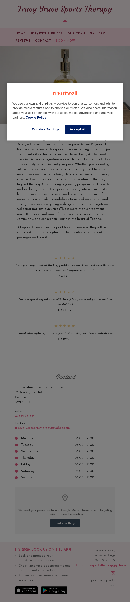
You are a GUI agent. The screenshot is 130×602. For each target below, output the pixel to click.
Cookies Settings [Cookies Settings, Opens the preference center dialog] (46, 129)
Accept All (78, 129)
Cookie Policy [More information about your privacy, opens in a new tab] (36, 117)
